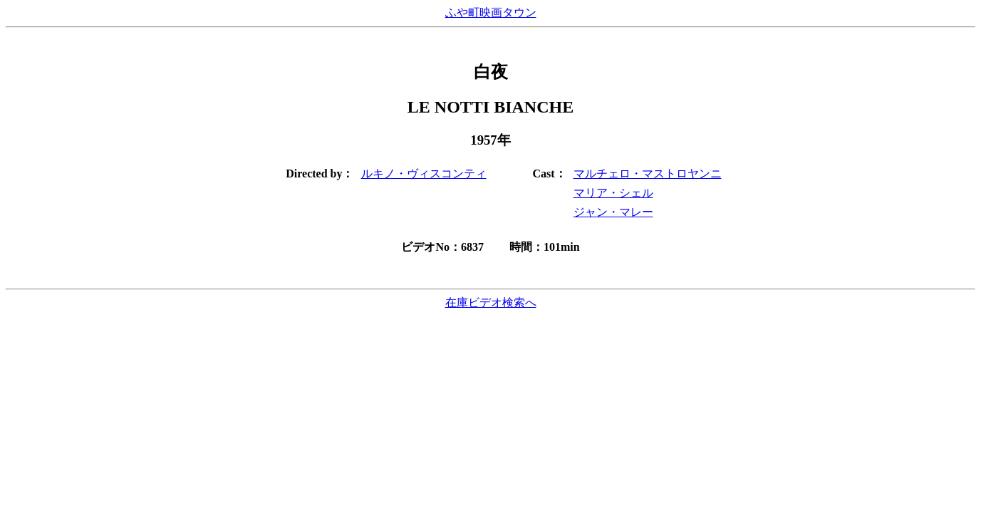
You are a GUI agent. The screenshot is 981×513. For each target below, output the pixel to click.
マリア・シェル (613, 193)
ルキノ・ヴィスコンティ (424, 173)
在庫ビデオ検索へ (490, 302)
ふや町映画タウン (490, 12)
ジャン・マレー (613, 212)
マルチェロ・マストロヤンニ (647, 173)
